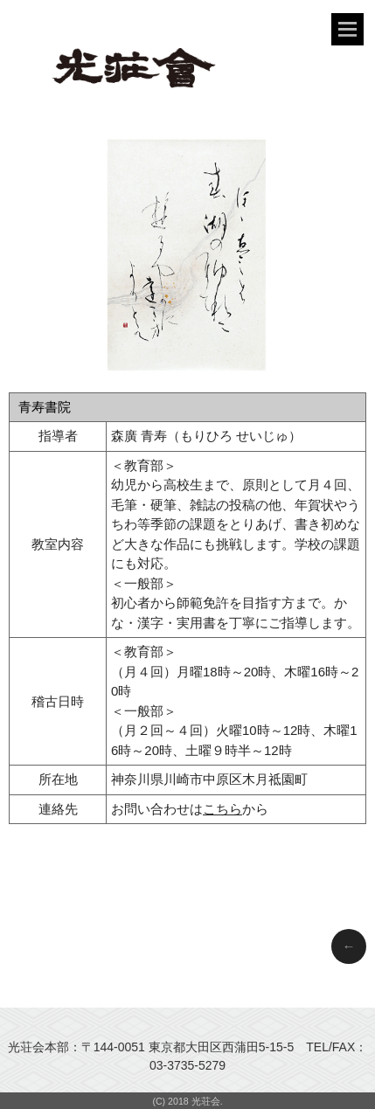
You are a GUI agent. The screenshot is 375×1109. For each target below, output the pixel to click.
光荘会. (207, 1101)
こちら (222, 808)
